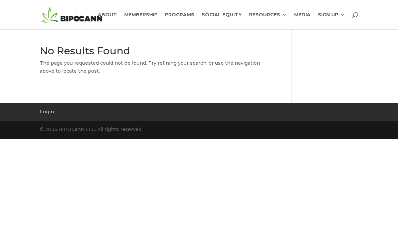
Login (47, 112)
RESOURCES (264, 15)
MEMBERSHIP (141, 15)
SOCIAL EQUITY (222, 15)
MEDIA (302, 15)
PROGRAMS (179, 15)
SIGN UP (328, 15)
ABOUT (107, 15)
